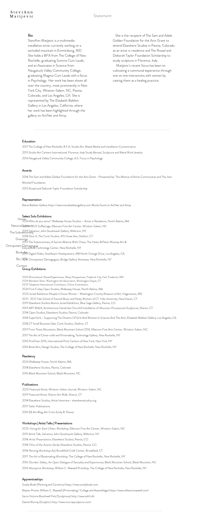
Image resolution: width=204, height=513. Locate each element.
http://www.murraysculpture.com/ (71, 502)
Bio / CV (21, 258)
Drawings (22, 239)
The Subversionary (22, 232)
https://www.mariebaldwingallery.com (69, 205)
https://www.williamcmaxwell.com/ (129, 490)
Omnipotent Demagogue (22, 245)
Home (22, 219)
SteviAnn (23, 12)
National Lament (21, 225)
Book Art (21, 252)
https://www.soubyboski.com (81, 484)
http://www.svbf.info (83, 496)
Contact (21, 265)
